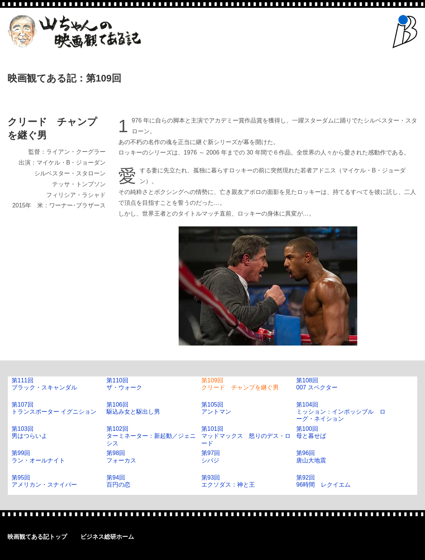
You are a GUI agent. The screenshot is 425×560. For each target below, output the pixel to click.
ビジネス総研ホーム (107, 537)
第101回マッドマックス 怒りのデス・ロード (246, 436)
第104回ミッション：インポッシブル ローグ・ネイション (341, 411)
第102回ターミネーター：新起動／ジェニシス (151, 436)
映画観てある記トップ (37, 537)
